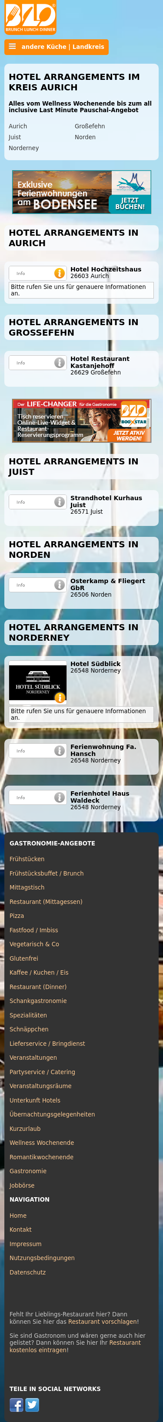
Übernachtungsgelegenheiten (52, 1114)
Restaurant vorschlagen (102, 1322)
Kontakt (21, 1229)
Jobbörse (22, 1185)
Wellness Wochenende (42, 1143)
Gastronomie (28, 1171)
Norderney (24, 148)
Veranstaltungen (33, 1057)
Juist (15, 137)
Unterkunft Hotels (35, 1100)
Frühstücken (27, 859)
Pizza (17, 916)
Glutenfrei (24, 958)
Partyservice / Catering (42, 1072)
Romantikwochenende (41, 1157)
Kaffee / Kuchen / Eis (39, 972)
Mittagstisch (27, 887)
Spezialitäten (28, 1015)
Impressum (26, 1244)
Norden (85, 137)
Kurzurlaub (25, 1129)
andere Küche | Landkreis (56, 46)
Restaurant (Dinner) (38, 987)
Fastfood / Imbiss (34, 930)
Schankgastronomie (38, 1001)
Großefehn (90, 126)
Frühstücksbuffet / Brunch (47, 873)
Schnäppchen (29, 1029)
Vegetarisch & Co (34, 944)
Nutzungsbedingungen (42, 1258)
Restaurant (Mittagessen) (46, 902)
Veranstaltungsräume (41, 1086)
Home (18, 1215)
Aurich (18, 126)
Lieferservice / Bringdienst (47, 1044)
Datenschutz (28, 1272)
